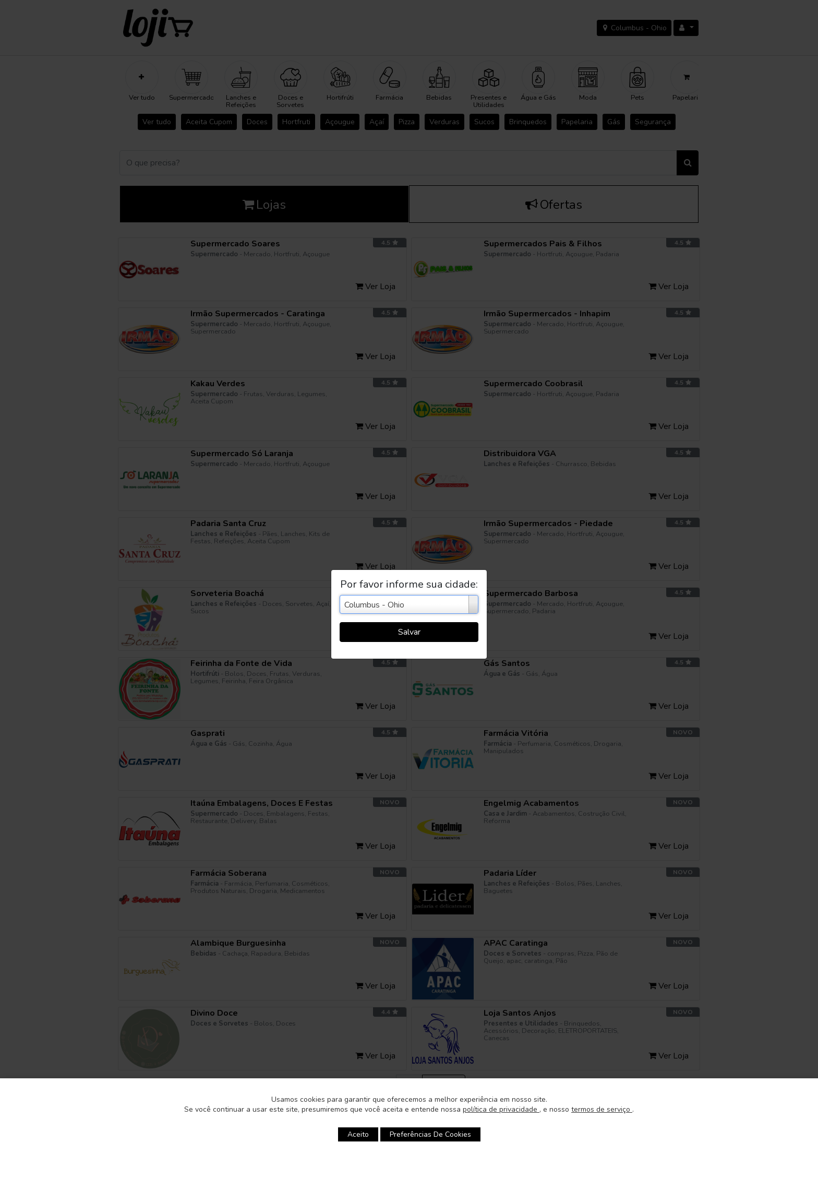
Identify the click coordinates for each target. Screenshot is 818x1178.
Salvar (409, 632)
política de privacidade (501, 1109)
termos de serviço (601, 1109)
